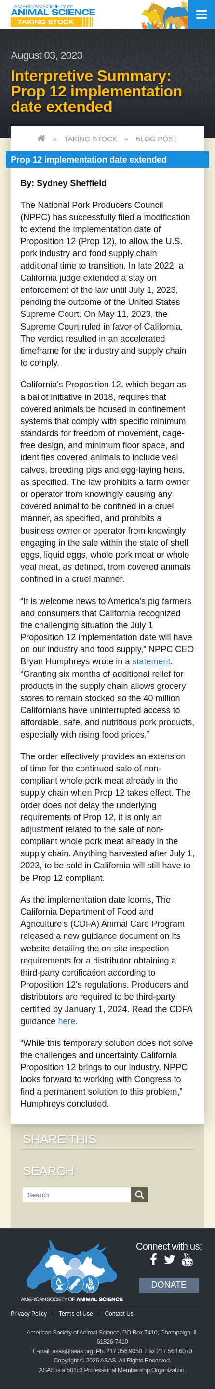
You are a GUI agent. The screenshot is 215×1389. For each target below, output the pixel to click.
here (66, 1021)
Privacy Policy (29, 1313)
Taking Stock (90, 139)
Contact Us (119, 1313)
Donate (169, 1285)
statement (151, 661)
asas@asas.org (72, 1351)
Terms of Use (76, 1313)
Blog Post (156, 139)
